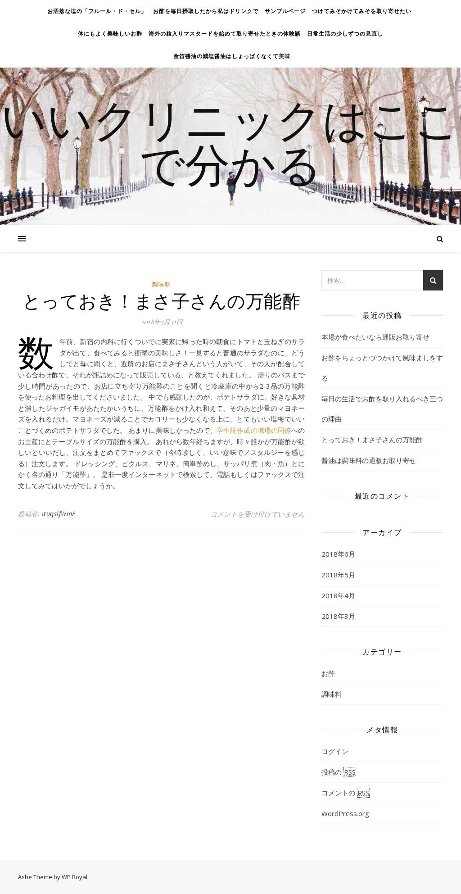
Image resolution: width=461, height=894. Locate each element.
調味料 (161, 284)
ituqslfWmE (59, 513)
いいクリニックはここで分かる (230, 141)
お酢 (328, 673)
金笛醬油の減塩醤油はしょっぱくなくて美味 (231, 56)
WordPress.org (345, 813)
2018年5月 (338, 574)
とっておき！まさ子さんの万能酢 (372, 439)
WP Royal (74, 877)
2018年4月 (338, 595)
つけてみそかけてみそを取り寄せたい (361, 11)
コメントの (345, 793)
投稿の (338, 772)
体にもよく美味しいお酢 (110, 33)
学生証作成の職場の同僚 (254, 430)
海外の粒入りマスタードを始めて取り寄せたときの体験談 (225, 33)
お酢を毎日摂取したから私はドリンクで (205, 11)
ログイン (334, 751)
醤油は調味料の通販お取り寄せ (368, 460)
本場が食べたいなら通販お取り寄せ (375, 336)
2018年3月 (338, 616)
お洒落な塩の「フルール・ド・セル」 (97, 11)
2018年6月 (338, 553)
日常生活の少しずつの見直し (345, 33)
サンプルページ (285, 11)
